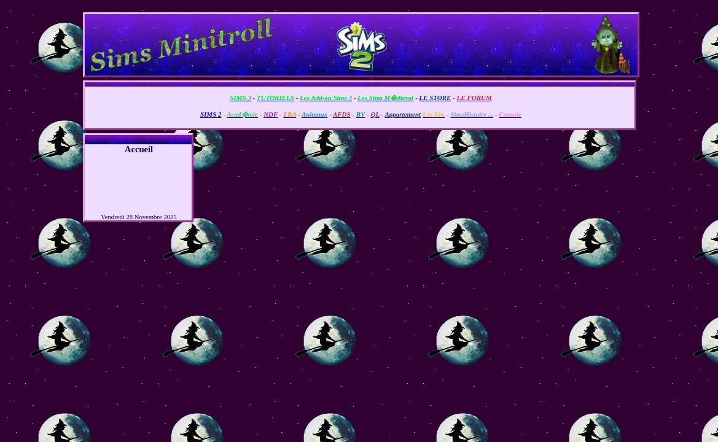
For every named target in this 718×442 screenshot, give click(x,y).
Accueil (139, 149)
